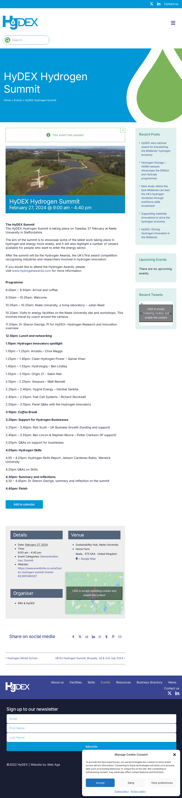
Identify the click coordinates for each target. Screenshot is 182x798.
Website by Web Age (45, 764)
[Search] (7, 40)
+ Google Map (87, 558)
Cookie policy (121, 791)
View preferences (162, 782)
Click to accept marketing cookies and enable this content (94, 593)
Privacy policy (138, 791)
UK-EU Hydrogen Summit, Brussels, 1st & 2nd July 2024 (89, 658)
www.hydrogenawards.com (31, 271)
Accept (100, 782)
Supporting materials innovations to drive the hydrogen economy (155, 217)
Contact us (171, 4)
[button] (174, 755)
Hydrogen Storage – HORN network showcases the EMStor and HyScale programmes (155, 170)
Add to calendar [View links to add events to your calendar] (24, 504)
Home (7, 100)
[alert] (156, 271)
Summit (28, 560)
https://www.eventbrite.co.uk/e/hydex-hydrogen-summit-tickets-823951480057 (40, 572)
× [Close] (123, 130)
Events (18, 100)
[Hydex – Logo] (20, 17)
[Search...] (26, 40)
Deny (131, 782)
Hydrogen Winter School (22, 658)
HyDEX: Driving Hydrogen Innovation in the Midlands (155, 233)
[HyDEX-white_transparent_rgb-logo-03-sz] (17, 681)
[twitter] (151, 3)
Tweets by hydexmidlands (156, 313)
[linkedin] (158, 3)
